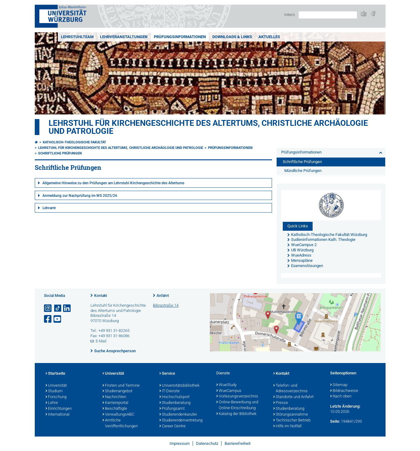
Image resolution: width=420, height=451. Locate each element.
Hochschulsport (174, 397)
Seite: (335, 421)
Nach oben (340, 396)
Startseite (55, 374)
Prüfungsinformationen (180, 36)
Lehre (52, 403)
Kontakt (100, 295)
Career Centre (172, 426)
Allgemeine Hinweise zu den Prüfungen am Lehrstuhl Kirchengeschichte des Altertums (113, 183)
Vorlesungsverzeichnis (237, 396)
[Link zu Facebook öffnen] (48, 319)
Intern (289, 14)
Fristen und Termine (121, 386)
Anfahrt (163, 295)
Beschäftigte (114, 409)
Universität (56, 386)
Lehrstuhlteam (77, 36)
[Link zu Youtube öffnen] (58, 319)
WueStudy (226, 385)
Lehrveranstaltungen (123, 36)
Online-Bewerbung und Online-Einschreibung (237, 405)
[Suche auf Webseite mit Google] (328, 14)
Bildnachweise (344, 391)
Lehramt (49, 208)
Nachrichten (114, 397)
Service (167, 374)
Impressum (180, 443)
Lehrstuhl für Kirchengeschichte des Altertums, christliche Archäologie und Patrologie (208, 127)
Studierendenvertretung (180, 420)
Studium (54, 391)
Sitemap (338, 385)
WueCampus (229, 391)
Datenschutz (207, 443)
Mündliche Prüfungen (303, 170)
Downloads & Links (232, 36)
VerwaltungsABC (118, 414)
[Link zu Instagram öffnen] (48, 308)
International (58, 414)
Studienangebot (117, 391)
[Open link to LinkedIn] (67, 308)
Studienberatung (174, 403)
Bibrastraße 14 (165, 305)
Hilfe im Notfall (287, 426)
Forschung (56, 397)
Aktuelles (269, 36)
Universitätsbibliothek (179, 386)
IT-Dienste (169, 391)
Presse (280, 403)
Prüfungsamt (172, 409)
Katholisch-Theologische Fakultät (74, 142)
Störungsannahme (290, 414)
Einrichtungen (59, 409)
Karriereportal (115, 403)
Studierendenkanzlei (178, 414)
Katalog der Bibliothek (236, 414)
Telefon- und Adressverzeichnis (290, 388)
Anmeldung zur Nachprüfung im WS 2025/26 (79, 196)
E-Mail (101, 341)
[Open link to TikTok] (58, 308)
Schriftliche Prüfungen (60, 153)
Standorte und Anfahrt (293, 397)
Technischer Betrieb (291, 420)
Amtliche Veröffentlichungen (120, 423)
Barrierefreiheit (237, 443)
